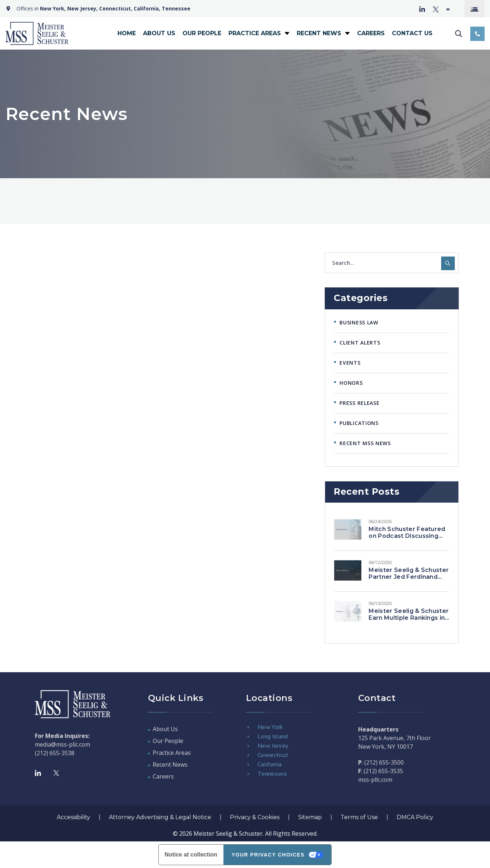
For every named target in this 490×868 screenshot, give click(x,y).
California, (147, 8)
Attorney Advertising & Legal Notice (160, 817)
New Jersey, (82, 8)
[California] (248, 764)
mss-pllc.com (375, 780)
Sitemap (310, 817)
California (270, 764)
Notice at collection (191, 854)
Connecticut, (115, 8)
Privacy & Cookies (254, 817)
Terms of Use (359, 817)
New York (270, 727)
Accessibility (73, 817)
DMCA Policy (415, 817)
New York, (53, 8)
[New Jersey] (248, 746)
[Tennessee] (248, 774)
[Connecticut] (248, 755)
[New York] (248, 727)
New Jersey (273, 746)
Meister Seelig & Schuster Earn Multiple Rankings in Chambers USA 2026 (409, 618)
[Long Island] (248, 736)
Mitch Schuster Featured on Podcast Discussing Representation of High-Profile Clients (407, 539)
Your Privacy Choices (268, 855)
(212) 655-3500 (384, 762)
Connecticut (273, 755)
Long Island (273, 736)
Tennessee (176, 8)
